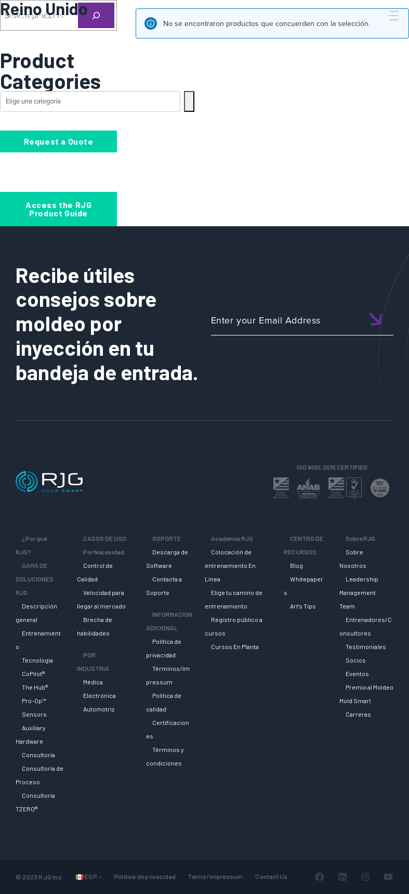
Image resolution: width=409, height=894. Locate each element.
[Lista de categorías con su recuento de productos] (90, 101)
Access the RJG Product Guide (58, 209)
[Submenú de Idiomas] (100, 876)
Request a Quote (59, 141)
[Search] (379, 32)
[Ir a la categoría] (189, 101)
